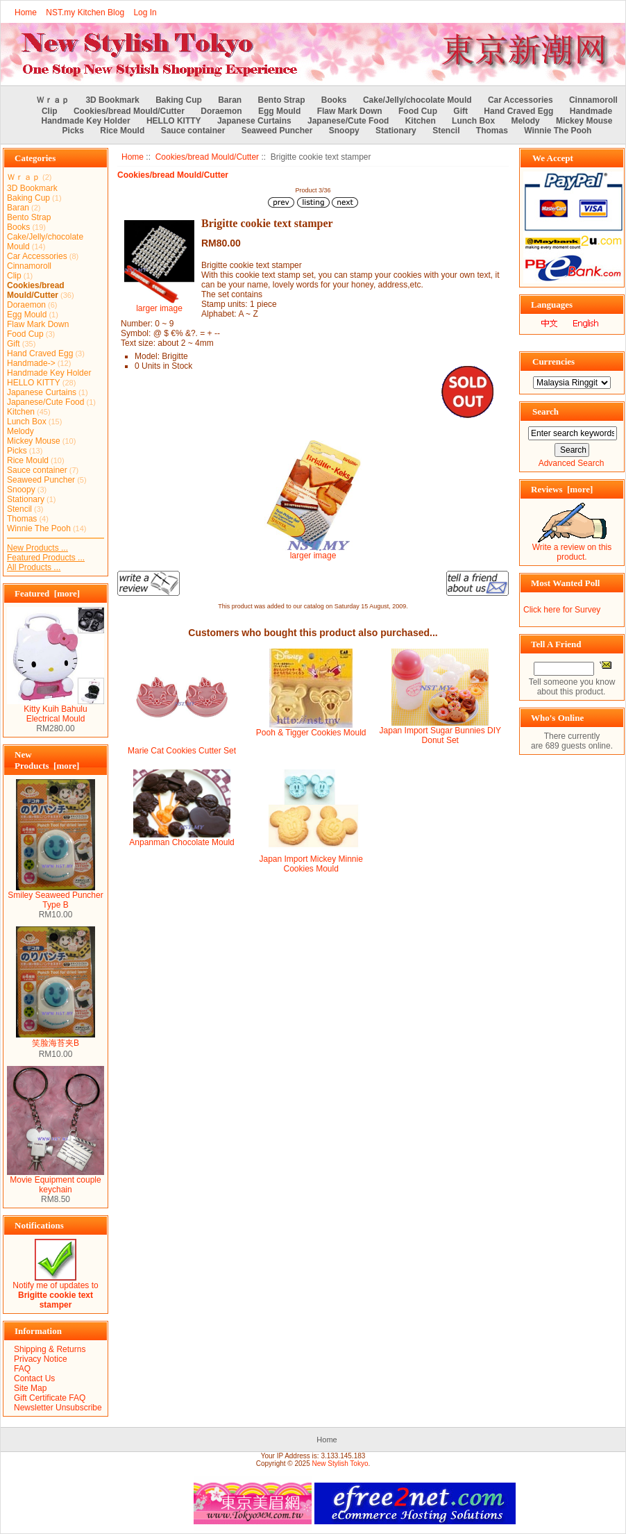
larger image (313, 551)
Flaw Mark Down (349, 111)
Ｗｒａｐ (52, 100)
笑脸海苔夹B (55, 1039)
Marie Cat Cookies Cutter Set (182, 751)
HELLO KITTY (173, 121)
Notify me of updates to (55, 1291)
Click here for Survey (561, 610)
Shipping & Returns (49, 1349)
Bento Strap (281, 100)
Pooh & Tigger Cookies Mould (311, 732)
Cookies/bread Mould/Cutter (207, 157)
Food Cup (417, 111)
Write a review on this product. (572, 548)
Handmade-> (31, 363)
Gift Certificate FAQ (49, 1398)
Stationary (395, 130)
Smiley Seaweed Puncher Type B (55, 896)
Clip (50, 111)
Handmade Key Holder (86, 121)
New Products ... (37, 548)
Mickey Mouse (584, 121)
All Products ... (33, 567)
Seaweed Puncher (277, 130)
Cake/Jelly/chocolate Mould (417, 100)
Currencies (553, 361)
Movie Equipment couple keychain (55, 1180)
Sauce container (193, 130)
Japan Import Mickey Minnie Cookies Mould (310, 864)
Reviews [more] (562, 489)
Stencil (445, 130)
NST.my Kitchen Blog (85, 12)
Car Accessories (520, 100)
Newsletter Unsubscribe (58, 1407)
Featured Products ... (46, 557)
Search (545, 411)
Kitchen (420, 121)
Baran (230, 100)
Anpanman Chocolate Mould (181, 842)
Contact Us (34, 1378)
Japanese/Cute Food (348, 121)
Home (26, 12)
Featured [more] (47, 593)
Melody (525, 121)
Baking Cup (178, 100)
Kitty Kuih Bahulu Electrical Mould (55, 710)
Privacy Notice (40, 1359)
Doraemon (221, 111)
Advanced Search (571, 463)
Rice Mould (122, 130)
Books (334, 100)
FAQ (22, 1369)
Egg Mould (279, 111)
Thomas (492, 130)
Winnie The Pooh (557, 130)
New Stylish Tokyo (340, 1463)
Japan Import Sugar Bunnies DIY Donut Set (440, 735)
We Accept (552, 158)
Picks (73, 130)
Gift (460, 111)
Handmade (591, 111)
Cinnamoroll (593, 100)
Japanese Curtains (254, 121)
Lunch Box (473, 121)
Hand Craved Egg (518, 111)
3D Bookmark (112, 100)
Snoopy (344, 130)
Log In (144, 12)
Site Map (30, 1388)
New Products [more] (47, 760)
